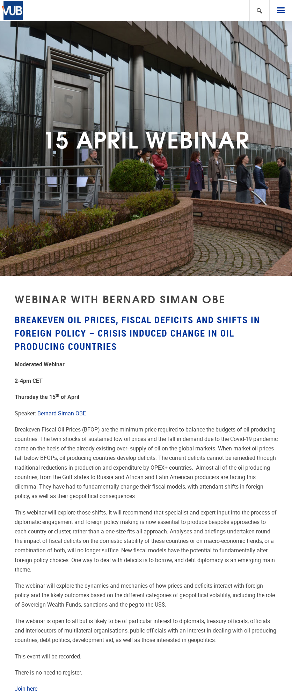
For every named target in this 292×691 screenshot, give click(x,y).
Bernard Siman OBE (61, 413)
